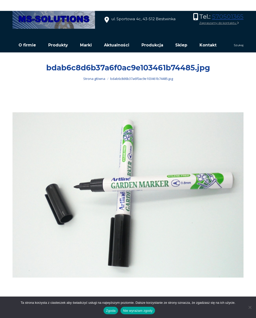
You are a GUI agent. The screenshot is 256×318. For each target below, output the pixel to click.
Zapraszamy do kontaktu (219, 23)
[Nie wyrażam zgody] (249, 307)
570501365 (228, 16)
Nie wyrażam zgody (137, 311)
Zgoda (111, 311)
